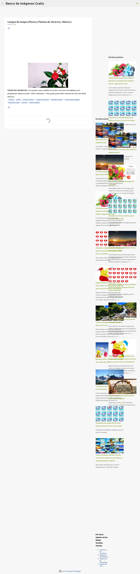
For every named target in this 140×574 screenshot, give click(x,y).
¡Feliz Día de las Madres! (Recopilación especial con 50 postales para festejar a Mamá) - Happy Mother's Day (121, 81)
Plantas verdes (34, 102)
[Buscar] (47, 3)
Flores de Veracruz (42, 99)
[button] (9, 28)
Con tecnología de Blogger (70, 571)
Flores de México (28, 99)
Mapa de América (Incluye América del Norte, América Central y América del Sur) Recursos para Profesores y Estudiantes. (122, 359)
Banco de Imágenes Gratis (25, 3)
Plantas (24, 102)
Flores (18, 99)
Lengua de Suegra (14, 102)
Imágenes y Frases (57, 99)
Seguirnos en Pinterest (104, 556)
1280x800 (11, 99)
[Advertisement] (48, 48)
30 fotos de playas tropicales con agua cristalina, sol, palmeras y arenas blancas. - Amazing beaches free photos (109, 458)
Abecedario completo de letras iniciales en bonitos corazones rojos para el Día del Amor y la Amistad (122, 287)
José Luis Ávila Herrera (72, 99)
